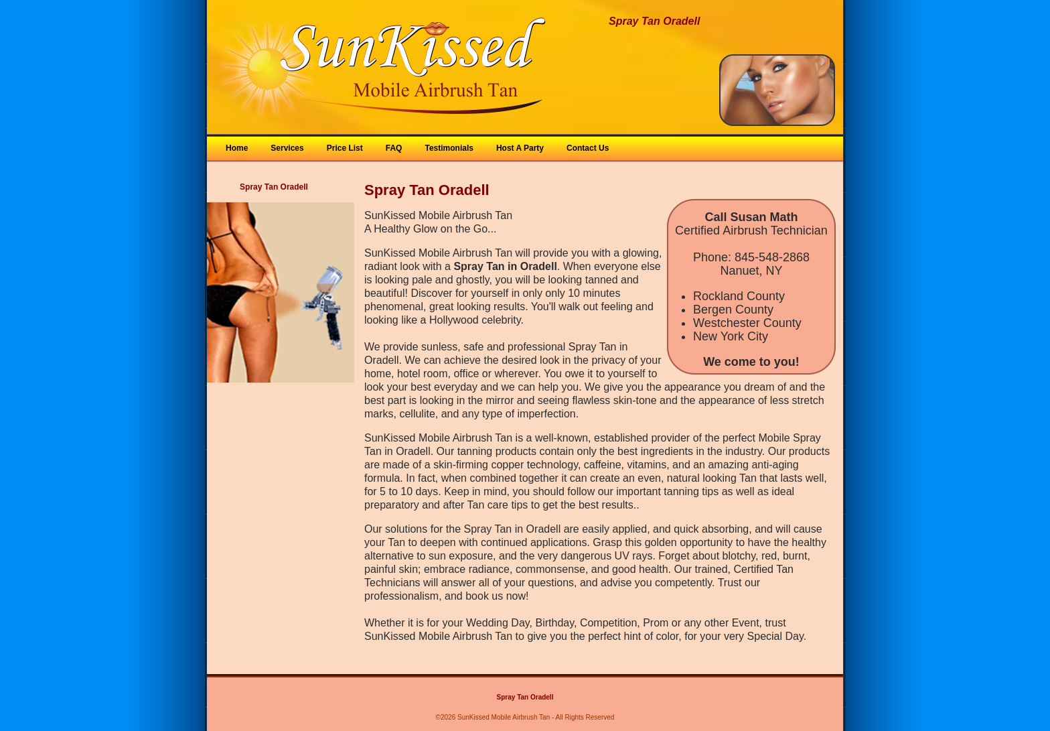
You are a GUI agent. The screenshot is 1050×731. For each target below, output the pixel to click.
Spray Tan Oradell (525, 697)
